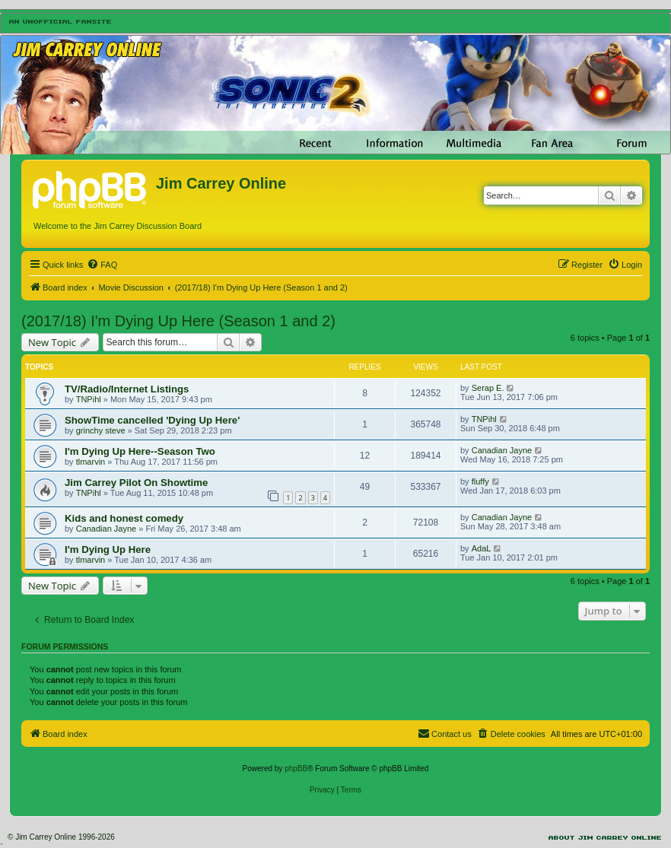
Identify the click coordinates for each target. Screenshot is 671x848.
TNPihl (88, 399)
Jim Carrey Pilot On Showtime (136, 482)
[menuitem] (102, 265)
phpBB (296, 768)
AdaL (481, 548)
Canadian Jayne (502, 450)
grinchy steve (101, 430)
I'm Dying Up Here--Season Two (140, 451)
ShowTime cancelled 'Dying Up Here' (152, 420)
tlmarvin (91, 461)
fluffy (480, 481)
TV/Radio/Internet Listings (127, 389)
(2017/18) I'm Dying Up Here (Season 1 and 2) (178, 321)
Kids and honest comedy (124, 518)
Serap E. (488, 387)
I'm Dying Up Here (108, 549)
